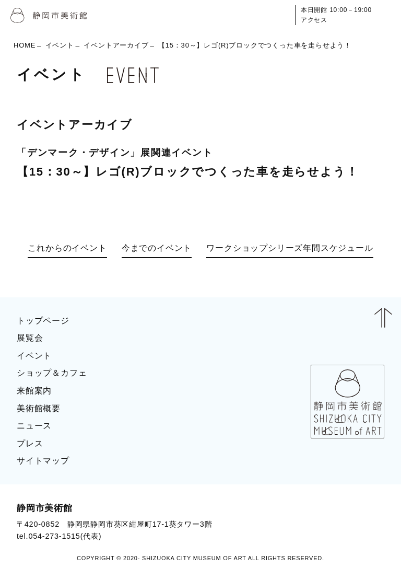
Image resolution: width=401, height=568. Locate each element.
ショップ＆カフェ (52, 372)
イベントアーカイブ (116, 45)
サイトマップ (43, 460)
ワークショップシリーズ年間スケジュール (289, 248)
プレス (30, 443)
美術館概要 (39, 408)
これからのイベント (67, 248)
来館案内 (34, 390)
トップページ (43, 320)
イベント (59, 45)
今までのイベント (157, 248)
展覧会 (30, 337)
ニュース (34, 425)
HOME (25, 45)
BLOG (362, 521)
